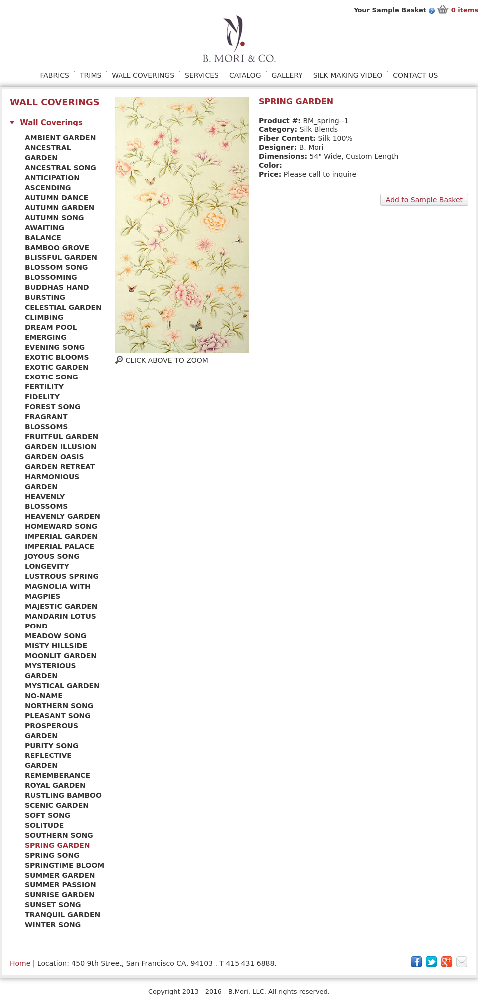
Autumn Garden (59, 208)
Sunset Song (53, 905)
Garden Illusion (61, 447)
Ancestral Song (60, 168)
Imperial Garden (61, 536)
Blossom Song (56, 267)
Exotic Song (51, 377)
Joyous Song (52, 556)
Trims (90, 75)
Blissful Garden (61, 257)
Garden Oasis (54, 457)
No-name (44, 696)
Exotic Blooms (57, 357)
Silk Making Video (348, 75)
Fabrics (54, 75)
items (464, 10)
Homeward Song (61, 526)
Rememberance (57, 775)
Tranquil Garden (62, 915)
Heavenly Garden (62, 516)
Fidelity (42, 397)
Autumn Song (54, 218)
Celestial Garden (63, 307)
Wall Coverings (143, 75)
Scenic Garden (57, 805)
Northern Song (59, 706)
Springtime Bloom (64, 865)
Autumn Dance (56, 198)
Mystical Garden (62, 686)
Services (202, 75)
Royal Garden (55, 785)
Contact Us (415, 75)
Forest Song (53, 407)
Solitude (44, 825)
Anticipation (52, 178)
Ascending (48, 188)
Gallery (287, 75)
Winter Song (53, 925)
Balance (43, 238)
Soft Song (47, 815)
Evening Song (55, 347)
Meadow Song (55, 636)
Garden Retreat (60, 467)
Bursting (45, 297)
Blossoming (51, 277)
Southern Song (59, 835)
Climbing (44, 317)
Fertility (44, 387)
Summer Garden (60, 875)
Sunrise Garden (60, 895)
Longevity (47, 566)
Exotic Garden (57, 367)
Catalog (245, 75)
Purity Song (51, 746)
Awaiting (44, 228)
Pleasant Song (58, 716)
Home (20, 963)
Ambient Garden (60, 138)
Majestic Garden (61, 606)
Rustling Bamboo (63, 795)
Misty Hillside (56, 646)
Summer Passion (60, 885)
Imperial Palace (59, 546)
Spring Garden (57, 845)
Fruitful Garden (61, 437)
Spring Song (52, 855)
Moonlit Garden (61, 656)
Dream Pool (51, 327)
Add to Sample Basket (424, 200)
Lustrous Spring (62, 576)
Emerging (46, 337)
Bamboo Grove (57, 247)
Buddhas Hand (57, 287)
